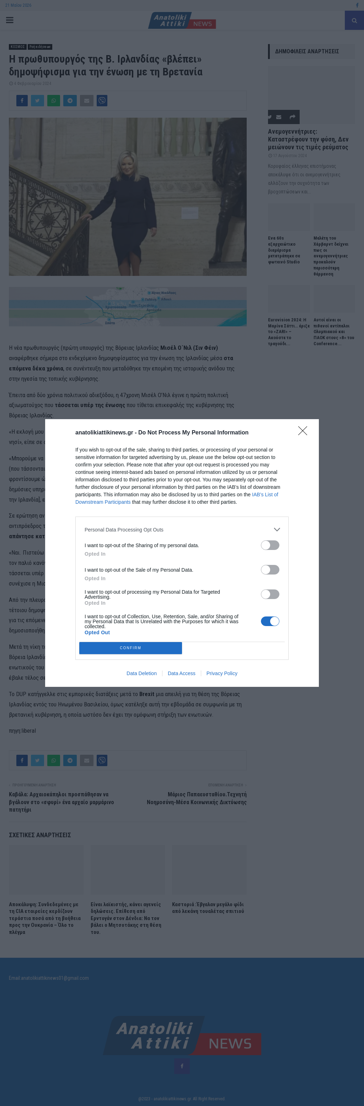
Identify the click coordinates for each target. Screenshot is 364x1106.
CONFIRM (130, 648)
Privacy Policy (222, 673)
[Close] (305, 433)
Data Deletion (142, 673)
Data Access (182, 673)
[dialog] (182, 553)
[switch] (270, 545)
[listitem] (182, 529)
